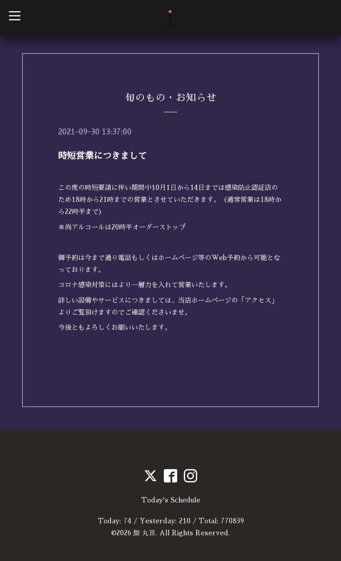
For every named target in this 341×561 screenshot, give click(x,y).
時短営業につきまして (102, 155)
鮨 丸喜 (144, 532)
